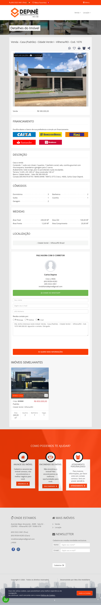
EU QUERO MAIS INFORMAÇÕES (50, 352)
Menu (86, 2)
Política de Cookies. (48, 595)
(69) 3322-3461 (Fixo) (19, 2)
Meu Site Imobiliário (82, 580)
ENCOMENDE (50, 486)
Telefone (31, 320)
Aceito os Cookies (85, 593)
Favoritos (39, 2)
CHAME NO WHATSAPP (50, 293)
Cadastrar (59, 565)
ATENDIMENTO (78, 486)
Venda (78, 13)
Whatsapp (20, 320)
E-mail (42, 320)
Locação (87, 13)
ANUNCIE (23, 484)
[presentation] (30, 342)
